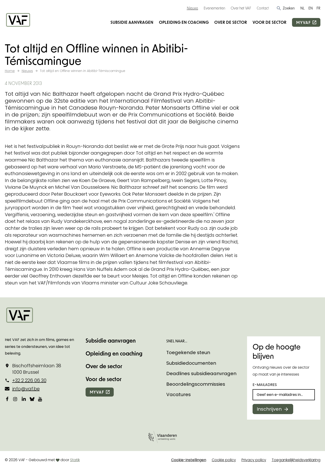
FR (318, 8)
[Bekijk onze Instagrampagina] (15, 399)
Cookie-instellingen (188, 460)
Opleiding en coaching (184, 22)
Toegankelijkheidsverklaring (296, 460)
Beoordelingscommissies (195, 384)
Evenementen (214, 8)
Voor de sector (269, 22)
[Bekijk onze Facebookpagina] (7, 399)
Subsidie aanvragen (131, 22)
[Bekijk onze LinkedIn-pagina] (23, 399)
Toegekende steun (188, 352)
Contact (263, 8)
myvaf (303, 22)
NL (302, 8)
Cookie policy (224, 460)
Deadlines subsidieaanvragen (201, 373)
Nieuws (192, 8)
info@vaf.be (26, 388)
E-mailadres (265, 384)
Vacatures (178, 394)
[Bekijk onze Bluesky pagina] (32, 399)
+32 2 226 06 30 (29, 380)
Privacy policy (254, 460)
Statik (75, 460)
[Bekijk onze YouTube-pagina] (40, 399)
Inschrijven (269, 409)
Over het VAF (241, 8)
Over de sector (230, 22)
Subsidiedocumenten (191, 363)
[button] (285, 8)
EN (310, 8)
